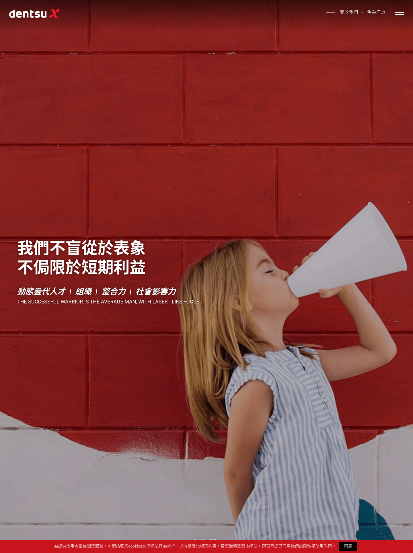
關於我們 (349, 12)
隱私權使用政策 (317, 546)
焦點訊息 (376, 12)
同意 (348, 546)
